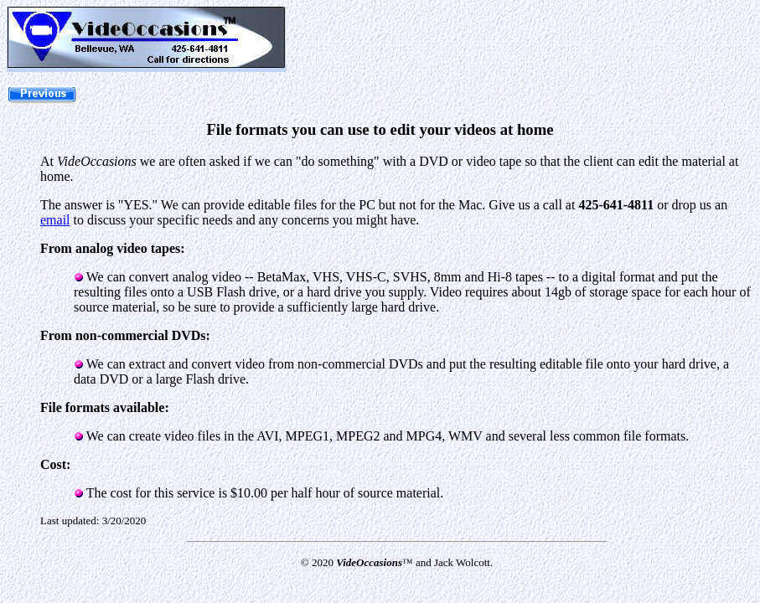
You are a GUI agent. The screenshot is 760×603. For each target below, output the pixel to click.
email (55, 220)
